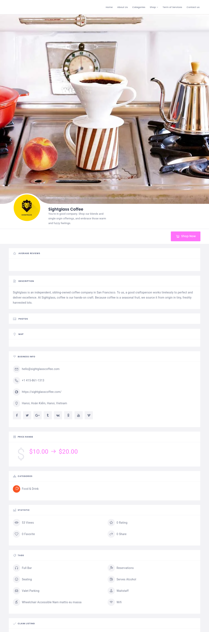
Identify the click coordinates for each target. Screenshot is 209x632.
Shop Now (184, 236)
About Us (122, 7)
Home (109, 7)
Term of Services (172, 7)
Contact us (193, 7)
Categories (138, 7)
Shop (153, 7)
